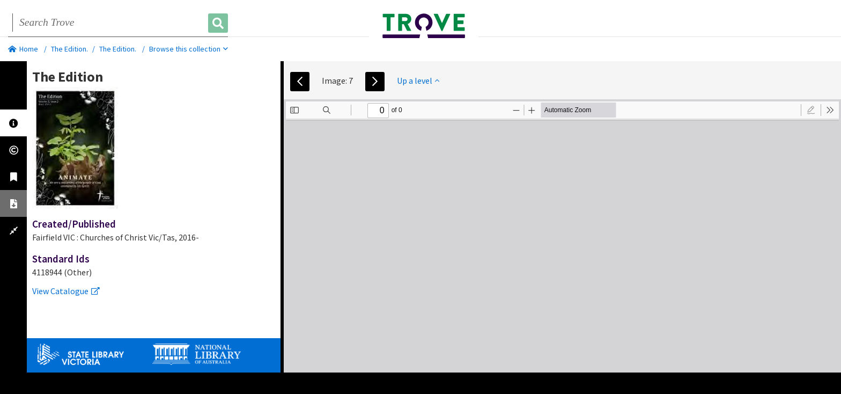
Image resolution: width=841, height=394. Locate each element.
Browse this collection (188, 49)
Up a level (418, 80)
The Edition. (69, 49)
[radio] (810, 110)
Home (23, 49)
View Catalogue (66, 291)
